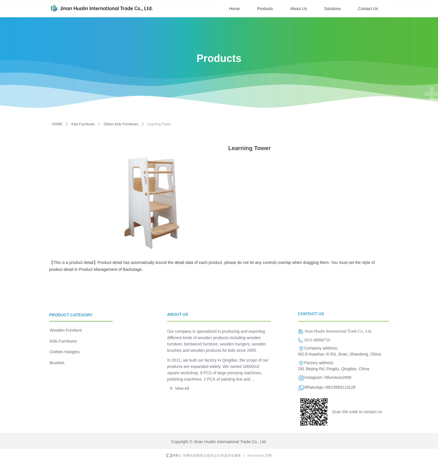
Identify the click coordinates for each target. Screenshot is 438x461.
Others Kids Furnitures (121, 124)
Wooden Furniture (66, 330)
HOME (57, 124)
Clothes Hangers (65, 351)
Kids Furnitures (83, 124)
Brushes (57, 362)
